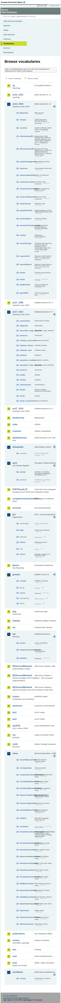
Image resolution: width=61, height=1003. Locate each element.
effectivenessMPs (27, 136)
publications (18, 934)
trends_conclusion (27, 401)
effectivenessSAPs (27, 149)
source (22, 593)
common (16, 431)
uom (14, 956)
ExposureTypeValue (27, 803)
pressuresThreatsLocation (27, 225)
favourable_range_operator (27, 331)
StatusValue (24, 910)
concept (23, 581)
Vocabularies (8, 44)
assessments (25, 321)
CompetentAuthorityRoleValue (27, 775)
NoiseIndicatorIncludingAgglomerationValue (27, 832)
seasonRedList (26, 264)
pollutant (23, 658)
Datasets (6, 26)
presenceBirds (25, 219)
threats (22, 273)
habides (16, 621)
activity (22, 472)
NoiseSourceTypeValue (27, 863)
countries (23, 128)
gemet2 (16, 574)
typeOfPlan (24, 293)
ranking (23, 235)
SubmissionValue (27, 924)
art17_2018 (17, 408)
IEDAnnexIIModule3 (22, 675)
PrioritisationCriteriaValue (27, 877)
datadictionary (19, 438)
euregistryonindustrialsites (23, 499)
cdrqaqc (23, 120)
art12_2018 (17, 104)
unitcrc (22, 554)
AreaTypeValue (26, 768)
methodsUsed (25, 204)
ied (13, 634)
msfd (14, 744)
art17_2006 (17, 302)
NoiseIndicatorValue (27, 850)
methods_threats (26, 345)
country (23, 978)
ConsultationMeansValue (27, 781)
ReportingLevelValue (27, 890)
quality (22, 375)
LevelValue (24, 827)
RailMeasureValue (27, 884)
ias (13, 627)
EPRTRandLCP (20, 489)
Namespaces (8, 52)
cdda (14, 424)
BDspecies (24, 113)
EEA (14, 2)
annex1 (22, 643)
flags (22, 530)
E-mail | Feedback (10, 996)
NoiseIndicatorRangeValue (27, 843)
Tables (6, 30)
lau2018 (16, 726)
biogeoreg (24, 326)
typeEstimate (25, 285)
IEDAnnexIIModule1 (22, 666)
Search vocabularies (15, 78)
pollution (23, 355)
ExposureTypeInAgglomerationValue (27, 795)
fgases (15, 565)
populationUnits (26, 210)
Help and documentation (12, 21)
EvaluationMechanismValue (27, 788)
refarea (22, 542)
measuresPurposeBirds (27, 189)
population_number (27, 360)
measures (24, 168)
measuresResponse (27, 197)
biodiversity (18, 418)
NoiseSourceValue (27, 870)
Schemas (7, 39)
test (14, 949)
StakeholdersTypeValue (27, 904)
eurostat (16, 508)
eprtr (14, 463)
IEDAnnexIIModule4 (22, 687)
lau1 (14, 712)
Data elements (9, 35)
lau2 (14, 719)
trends (22, 279)
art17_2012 (17, 312)
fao (14, 514)
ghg (14, 611)
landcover (17, 706)
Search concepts (33, 78)
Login (41, 6)
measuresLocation (27, 182)
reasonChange (25, 243)
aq (13, 85)
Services (6, 48)
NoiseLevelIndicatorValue (27, 856)
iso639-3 (23, 818)
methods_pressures (27, 340)
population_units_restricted (27, 365)
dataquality (17, 447)
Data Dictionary (21, 16)
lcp (13, 735)
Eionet (13, 16)
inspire (15, 696)
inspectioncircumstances (27, 650)
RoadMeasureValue (27, 897)
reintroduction (25, 385)
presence (23, 370)
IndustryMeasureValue (27, 810)
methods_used (25, 350)
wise (14, 963)
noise (15, 753)
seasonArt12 (25, 256)
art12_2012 (17, 95)
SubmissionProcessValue (27, 917)
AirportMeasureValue (27, 760)
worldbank (17, 972)
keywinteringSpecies (27, 162)
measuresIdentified (27, 175)
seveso (16, 940)
